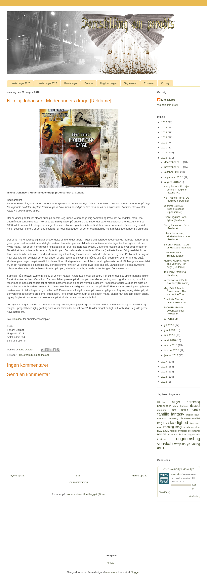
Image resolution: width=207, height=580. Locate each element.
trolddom (161, 439)
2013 (164, 381)
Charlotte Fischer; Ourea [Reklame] (175, 301)
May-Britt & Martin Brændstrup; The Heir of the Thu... (175, 291)
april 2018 (170, 340)
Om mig (165, 83)
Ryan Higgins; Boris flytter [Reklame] (175, 218)
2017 (164, 361)
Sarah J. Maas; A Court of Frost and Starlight (177, 246)
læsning (168, 427)
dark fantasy (180, 406)
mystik (187, 427)
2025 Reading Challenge (178, 468)
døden (184, 409)
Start (78, 475)
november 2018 (173, 166)
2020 (164, 147)
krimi (166, 423)
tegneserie (194, 434)
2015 (164, 371)
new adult (163, 430)
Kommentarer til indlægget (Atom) (86, 494)
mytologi (195, 427)
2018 (164, 157)
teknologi (43, 354)
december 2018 (173, 162)
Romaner (149, 83)
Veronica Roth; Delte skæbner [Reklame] (176, 282)
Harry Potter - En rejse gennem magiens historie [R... (176, 189)
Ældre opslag (139, 475)
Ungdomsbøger (108, 83)
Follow (110, 562)
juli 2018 (169, 325)
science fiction (177, 434)
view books (193, 496)
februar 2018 (172, 350)
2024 (164, 127)
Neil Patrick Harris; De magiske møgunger (176, 199)
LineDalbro (176, 474)
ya (188, 444)
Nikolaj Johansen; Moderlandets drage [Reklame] (177, 236)
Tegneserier (130, 83)
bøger (176, 402)
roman (161, 434)
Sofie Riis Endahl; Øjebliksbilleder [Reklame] (174, 310)
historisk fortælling (167, 418)
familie (163, 414)
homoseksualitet (190, 418)
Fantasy (88, 83)
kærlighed (179, 422)
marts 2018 (171, 345)
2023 (164, 132)
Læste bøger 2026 (20, 83)
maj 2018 (170, 335)
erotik (196, 409)
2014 (164, 376)
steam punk (30, 354)
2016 (164, 366)
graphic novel (193, 414)
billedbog (161, 402)
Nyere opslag (17, 475)
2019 (164, 152)
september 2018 (174, 177)
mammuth (111, 572)
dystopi (195, 405)
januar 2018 (171, 355)
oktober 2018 (172, 171)
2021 (164, 142)
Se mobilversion (78, 482)
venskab (165, 443)
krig (20, 354)
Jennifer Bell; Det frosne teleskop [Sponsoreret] (174, 209)
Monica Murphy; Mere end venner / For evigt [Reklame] (176, 263)
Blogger (135, 572)
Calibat (18, 318)
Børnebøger (70, 83)
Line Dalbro (168, 99)
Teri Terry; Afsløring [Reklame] (175, 273)
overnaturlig (194, 430)
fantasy (177, 414)
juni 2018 (170, 330)
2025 (164, 122)
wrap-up (180, 444)
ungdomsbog (188, 438)
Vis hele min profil (167, 104)
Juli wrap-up (171, 318)
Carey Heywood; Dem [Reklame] (176, 227)
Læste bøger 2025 (47, 83)
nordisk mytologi (178, 430)
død (174, 409)
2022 (164, 137)
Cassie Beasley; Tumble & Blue (174, 254)
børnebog (193, 402)
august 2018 (171, 182)
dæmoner (162, 410)
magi (178, 427)
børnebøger (164, 405)
